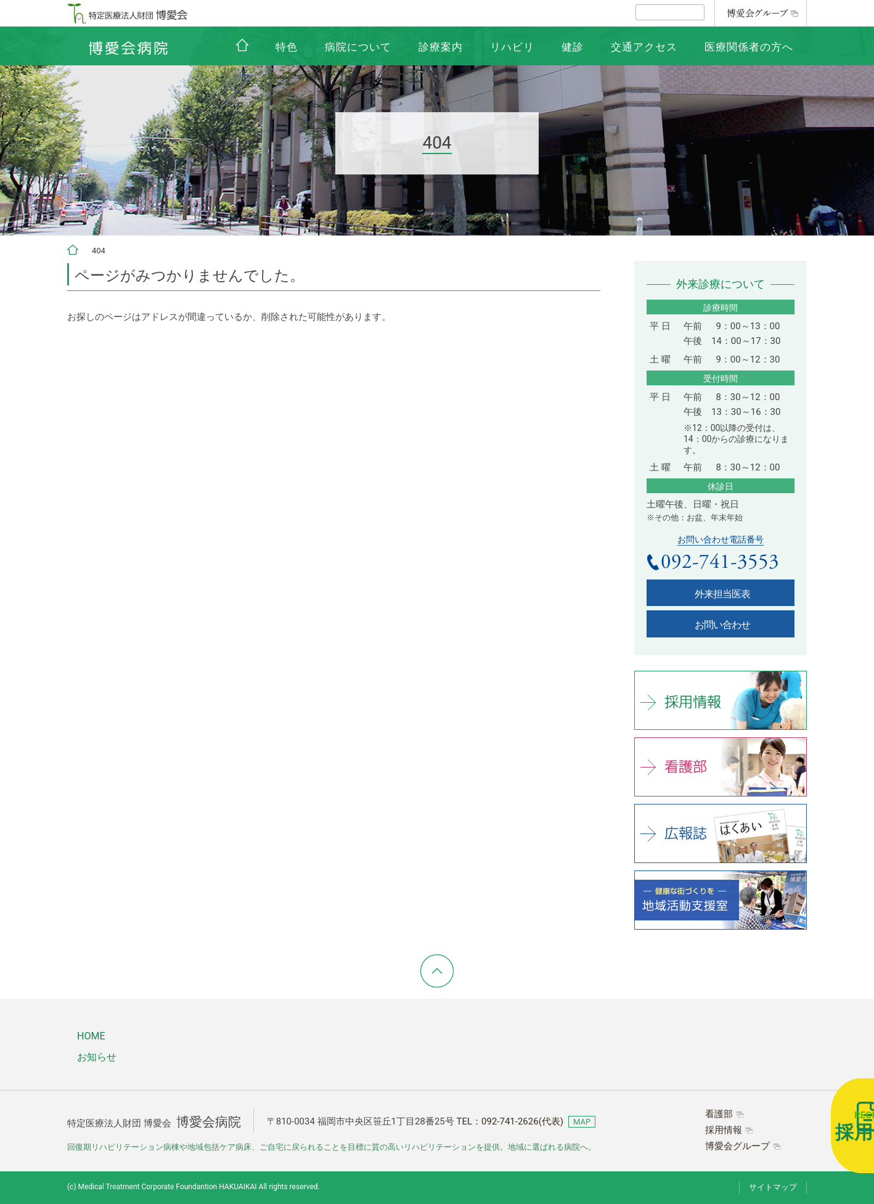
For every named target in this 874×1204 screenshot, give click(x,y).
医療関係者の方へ (749, 47)
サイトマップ (773, 1187)
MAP (581, 1121)
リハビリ (512, 47)
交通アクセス (644, 47)
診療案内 (441, 47)
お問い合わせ (722, 625)
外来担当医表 (722, 594)
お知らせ (96, 1057)
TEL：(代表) (509, 1121)
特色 (287, 47)
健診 (573, 47)
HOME (91, 1036)
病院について (358, 47)
